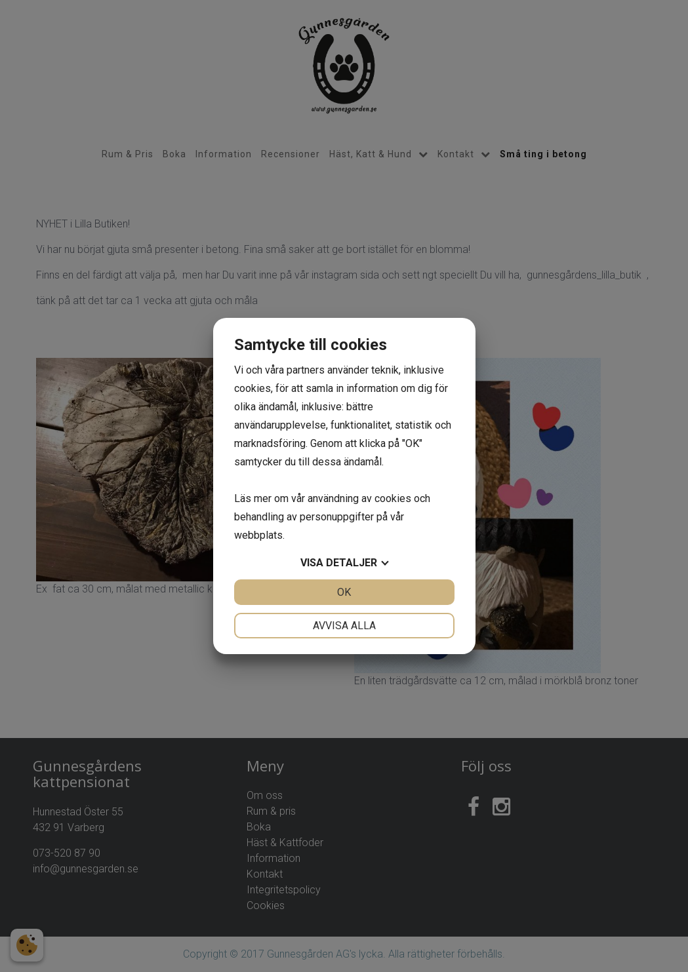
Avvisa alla (344, 625)
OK (344, 592)
